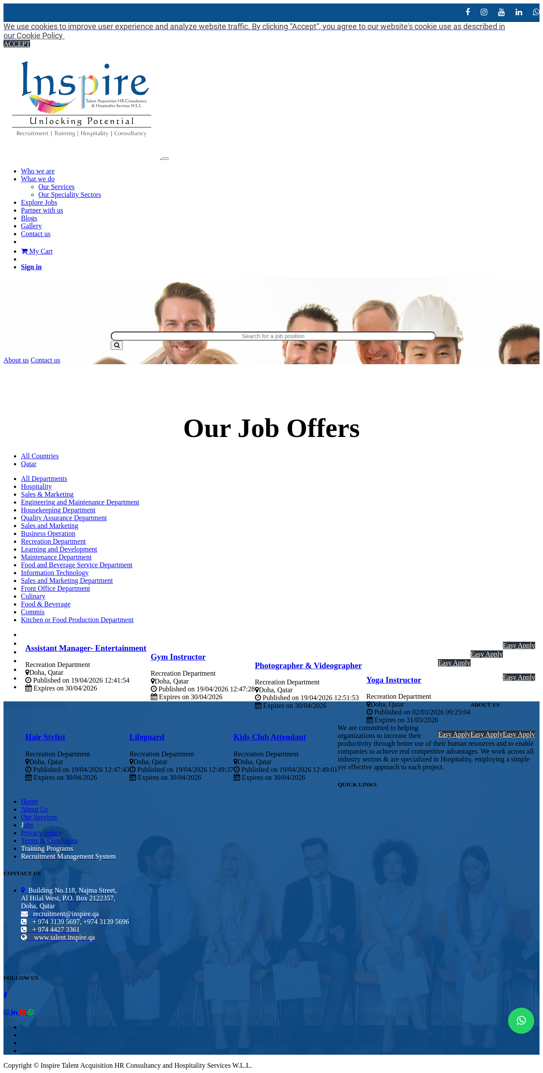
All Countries (40, 456)
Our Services (39, 817)
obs (28, 825)
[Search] (117, 345)
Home (29, 801)
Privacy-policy (41, 832)
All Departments (44, 478)
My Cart (37, 251)
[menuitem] (37, 171)
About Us (34, 809)
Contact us (45, 360)
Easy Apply (519, 645)
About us (16, 360)
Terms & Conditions (49, 840)
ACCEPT (16, 43)
